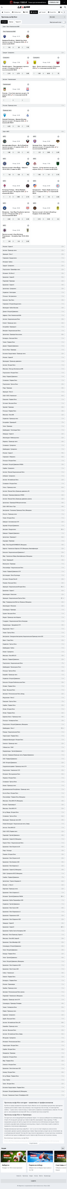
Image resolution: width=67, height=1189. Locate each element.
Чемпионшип (7, 84)
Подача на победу (35, 1165)
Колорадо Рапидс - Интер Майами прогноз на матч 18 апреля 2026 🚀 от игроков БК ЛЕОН (15, 191)
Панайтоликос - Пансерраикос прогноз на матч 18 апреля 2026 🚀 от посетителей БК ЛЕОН (15, 68)
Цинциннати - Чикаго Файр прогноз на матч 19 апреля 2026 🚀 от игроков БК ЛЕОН (45, 191)
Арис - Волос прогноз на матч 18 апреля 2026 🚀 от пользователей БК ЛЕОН (46, 67)
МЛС (4, 136)
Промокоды (47, 1175)
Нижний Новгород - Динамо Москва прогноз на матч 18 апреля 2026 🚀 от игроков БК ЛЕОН (15, 121)
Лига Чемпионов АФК (9, 31)
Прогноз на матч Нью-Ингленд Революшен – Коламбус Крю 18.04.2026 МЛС (15, 236)
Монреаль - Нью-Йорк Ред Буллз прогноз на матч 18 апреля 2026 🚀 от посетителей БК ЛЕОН (16, 213)
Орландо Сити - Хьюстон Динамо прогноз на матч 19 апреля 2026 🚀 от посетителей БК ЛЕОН (45, 147)
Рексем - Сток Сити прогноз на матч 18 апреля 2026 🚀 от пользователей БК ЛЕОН (15, 94)
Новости (18, 1175)
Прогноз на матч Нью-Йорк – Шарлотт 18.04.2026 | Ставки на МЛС (15, 168)
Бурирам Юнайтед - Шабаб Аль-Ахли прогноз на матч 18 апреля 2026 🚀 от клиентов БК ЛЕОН (15, 42)
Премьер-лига (7, 110)
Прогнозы (25, 1175)
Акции (31, 1175)
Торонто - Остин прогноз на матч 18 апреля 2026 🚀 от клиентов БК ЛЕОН (45, 168)
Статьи (36, 1175)
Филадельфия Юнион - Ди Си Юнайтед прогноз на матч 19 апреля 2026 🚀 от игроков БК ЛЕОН (15, 147)
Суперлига (6, 57)
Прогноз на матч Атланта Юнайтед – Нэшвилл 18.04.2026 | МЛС (45, 213)
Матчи (41, 1175)
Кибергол (5, 1165)
